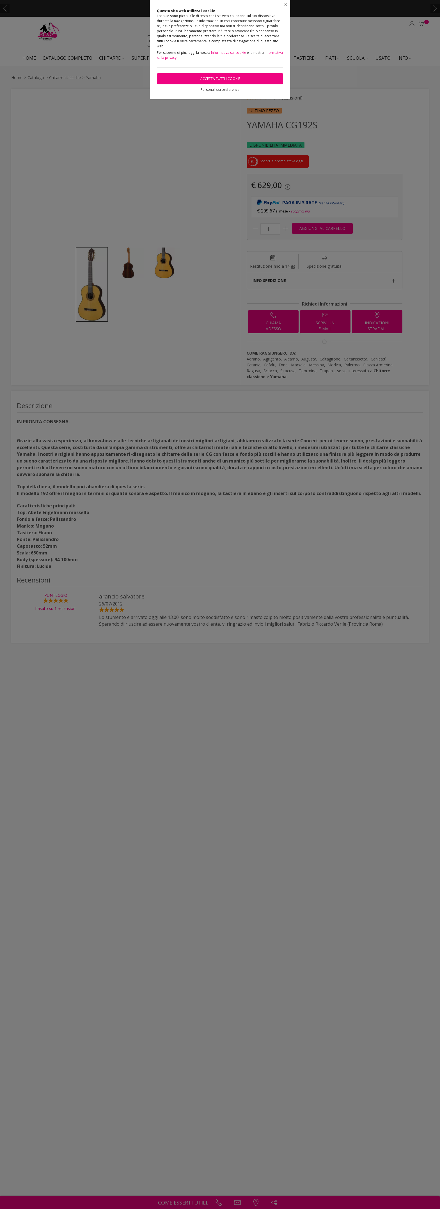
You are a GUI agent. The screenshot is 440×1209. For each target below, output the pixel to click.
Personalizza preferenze (220, 89)
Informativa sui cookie (228, 52)
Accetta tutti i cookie (220, 78)
